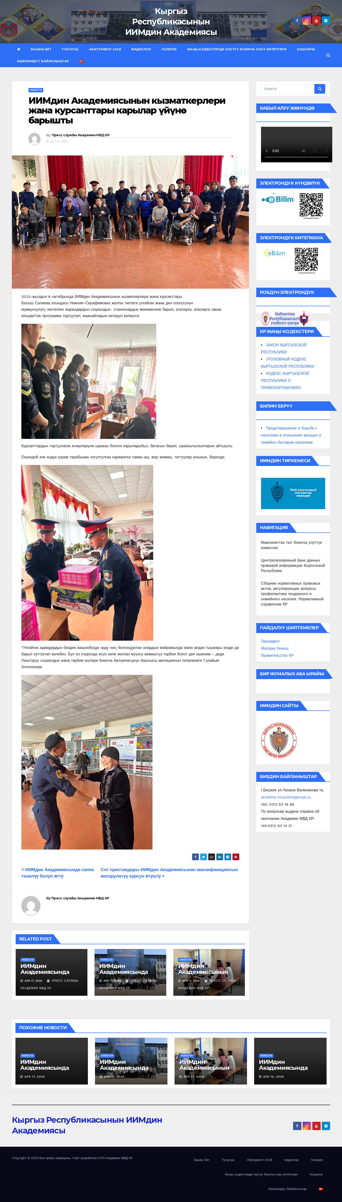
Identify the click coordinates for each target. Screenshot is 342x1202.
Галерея (169, 49)
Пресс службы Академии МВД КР (80, 135)
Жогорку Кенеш (275, 648)
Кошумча (306, 49)
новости (36, 90)
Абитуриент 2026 (105, 49)
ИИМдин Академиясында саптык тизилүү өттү (50, 972)
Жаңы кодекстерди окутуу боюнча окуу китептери (237, 49)
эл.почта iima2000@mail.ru (286, 797)
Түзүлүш (70, 49)
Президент (270, 641)
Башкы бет (41, 49)
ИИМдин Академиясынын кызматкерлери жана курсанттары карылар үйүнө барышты (126, 110)
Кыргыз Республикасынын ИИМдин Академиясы (171, 21)
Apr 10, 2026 (273, 1076)
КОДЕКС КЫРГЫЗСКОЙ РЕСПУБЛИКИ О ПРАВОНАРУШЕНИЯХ (285, 380)
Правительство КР (277, 655)
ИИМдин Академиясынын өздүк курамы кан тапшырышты (204, 975)
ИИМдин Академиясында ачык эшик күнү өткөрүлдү (123, 975)
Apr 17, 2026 (34, 1076)
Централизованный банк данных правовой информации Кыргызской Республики (293, 565)
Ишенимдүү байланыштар (43, 61)
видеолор (141, 49)
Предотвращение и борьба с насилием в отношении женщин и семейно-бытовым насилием (291, 435)
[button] (328, 55)
